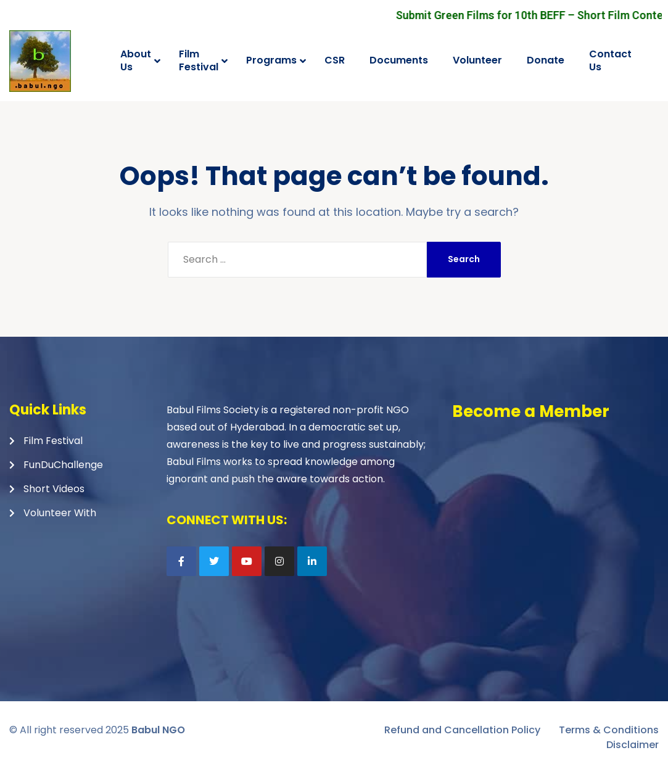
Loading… (554, 513)
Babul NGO (158, 730)
